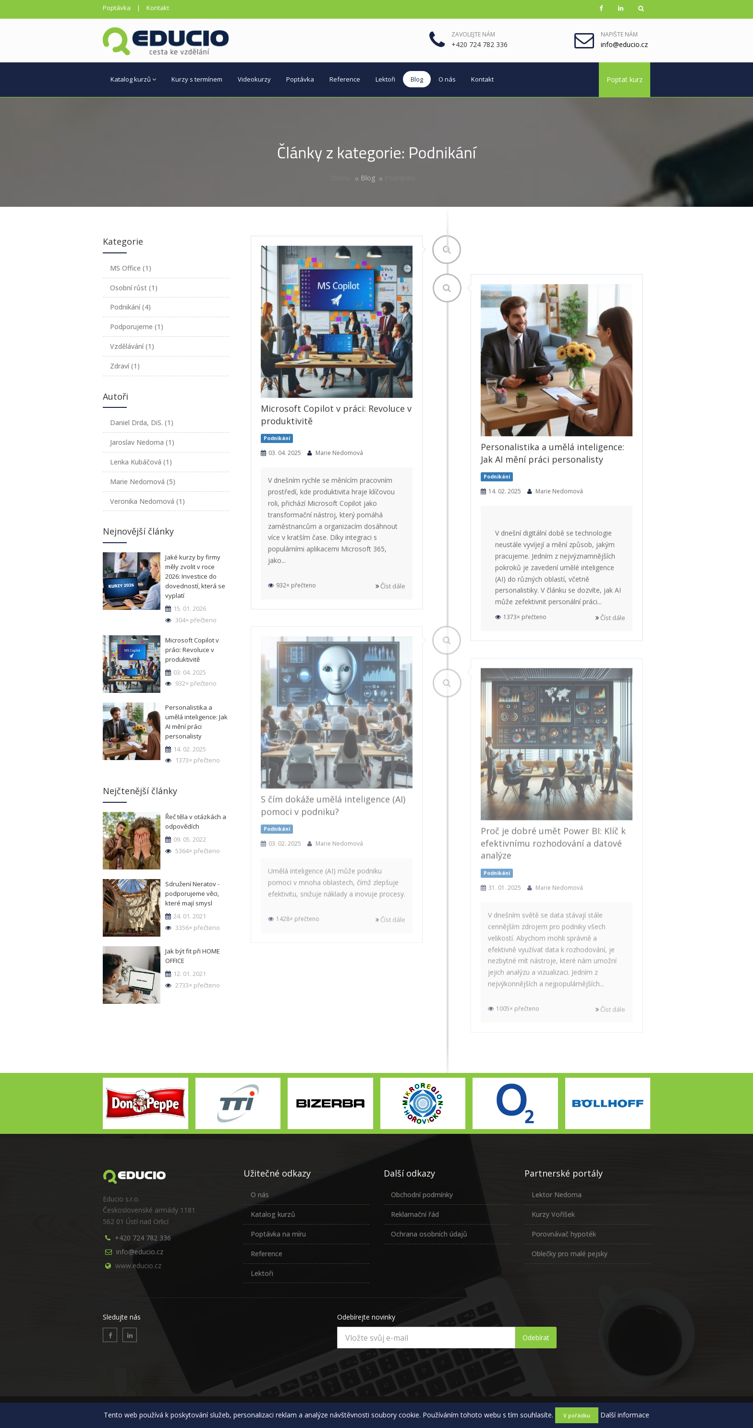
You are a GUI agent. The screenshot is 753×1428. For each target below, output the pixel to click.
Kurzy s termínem (196, 79)
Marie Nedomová (142, 481)
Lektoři (385, 79)
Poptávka (117, 7)
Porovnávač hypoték (564, 1233)
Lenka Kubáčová (141, 461)
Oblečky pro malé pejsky (569, 1253)
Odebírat (535, 1337)
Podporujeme (136, 326)
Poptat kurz (625, 79)
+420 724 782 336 (143, 1237)
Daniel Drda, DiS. (141, 422)
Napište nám (619, 34)
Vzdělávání (132, 346)
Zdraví (125, 365)
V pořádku (576, 1415)
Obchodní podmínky (422, 1194)
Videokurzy (254, 79)
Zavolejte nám (473, 34)
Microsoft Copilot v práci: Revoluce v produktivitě (192, 650)
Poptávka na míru (278, 1233)
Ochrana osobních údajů (429, 1233)
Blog (417, 79)
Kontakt (157, 7)
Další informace (624, 1414)
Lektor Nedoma (557, 1194)
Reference (344, 79)
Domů (341, 177)
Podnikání (400, 177)
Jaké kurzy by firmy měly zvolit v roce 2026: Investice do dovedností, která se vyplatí (195, 576)
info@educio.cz (139, 1251)
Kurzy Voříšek (553, 1214)
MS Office (130, 268)
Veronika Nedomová (147, 501)
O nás (447, 79)
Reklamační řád (415, 1214)
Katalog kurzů (133, 79)
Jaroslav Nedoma (142, 442)
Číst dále (390, 587)
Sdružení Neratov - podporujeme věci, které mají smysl (192, 893)
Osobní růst (134, 287)
